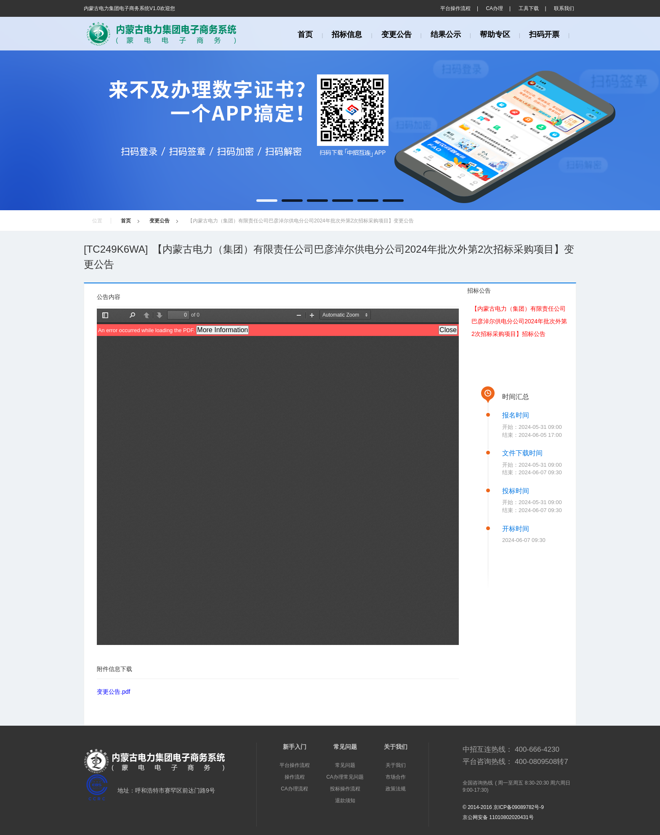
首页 (305, 34)
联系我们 (564, 8)
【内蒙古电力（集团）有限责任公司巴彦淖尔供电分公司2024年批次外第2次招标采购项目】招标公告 (519, 321)
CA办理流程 (294, 789)
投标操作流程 (345, 789)
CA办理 (494, 8)
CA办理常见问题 (345, 777)
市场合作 (396, 777)
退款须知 (345, 800)
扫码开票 (544, 34)
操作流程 (295, 777)
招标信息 (347, 34)
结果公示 (446, 34)
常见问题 (345, 765)
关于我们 (396, 765)
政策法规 (396, 789)
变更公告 (396, 34)
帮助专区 (495, 34)
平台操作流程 (455, 8)
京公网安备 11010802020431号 (498, 817)
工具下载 (529, 8)
